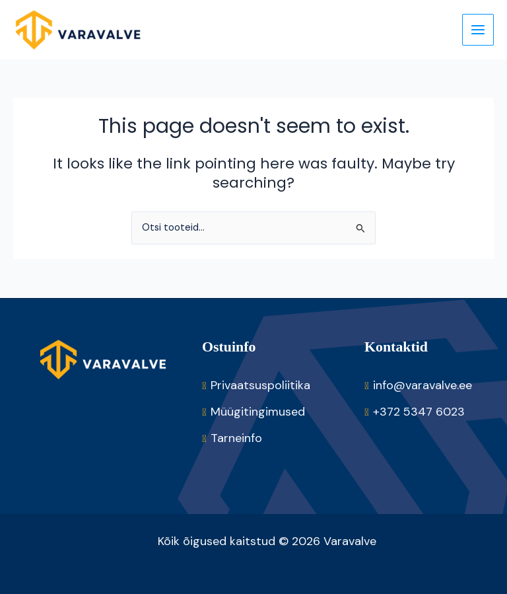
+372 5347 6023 (419, 412)
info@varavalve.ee (422, 385)
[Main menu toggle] (478, 30)
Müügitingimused (258, 412)
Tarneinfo (236, 438)
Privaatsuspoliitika (260, 385)
